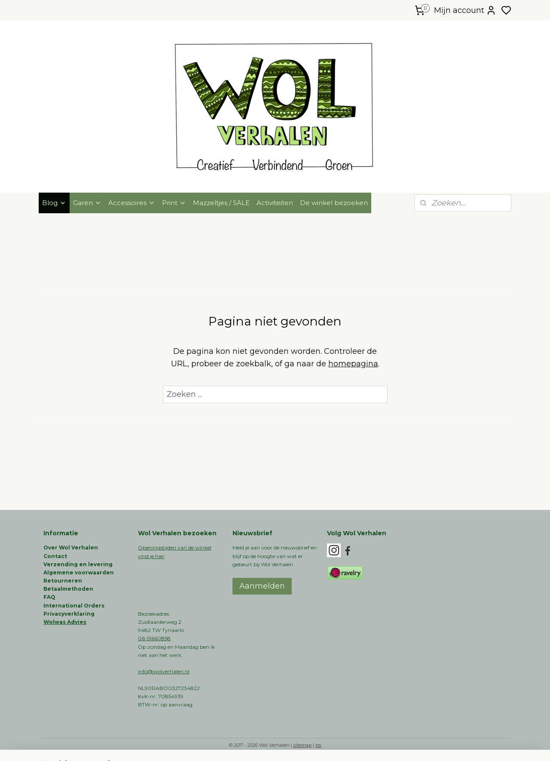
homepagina (353, 363)
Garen (87, 203)
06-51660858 (154, 638)
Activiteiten (275, 203)
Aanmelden (262, 586)
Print (174, 203)
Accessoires (131, 203)
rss (318, 745)
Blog (54, 203)
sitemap (302, 745)
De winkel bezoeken (334, 203)
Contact (55, 556)
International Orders (73, 605)
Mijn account (465, 10)
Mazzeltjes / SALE (221, 203)
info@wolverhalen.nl (163, 671)
